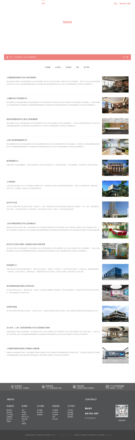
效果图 (57, 3)
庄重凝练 (9, 417)
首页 (43, 3)
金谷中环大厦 (12, 203)
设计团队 (65, 3)
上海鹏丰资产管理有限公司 (17, 98)
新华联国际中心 (13, 161)
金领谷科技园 (12, 307)
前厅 (23, 410)
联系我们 (108, 3)
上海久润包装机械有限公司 (17, 140)
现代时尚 (9, 410)
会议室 (24, 414)
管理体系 (40, 414)
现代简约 (9, 412)
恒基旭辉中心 (12, 265)
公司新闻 (47, 67)
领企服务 (82, 3)
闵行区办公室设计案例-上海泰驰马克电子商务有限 (27, 244)
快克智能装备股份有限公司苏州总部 (21, 286)
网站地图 (108, 435)
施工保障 (91, 3)
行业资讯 (68, 67)
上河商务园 (11, 182)
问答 (77, 67)
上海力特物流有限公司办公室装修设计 (22, 223)
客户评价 (86, 67)
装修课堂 (100, 3)
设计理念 (40, 412)
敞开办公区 (25, 417)
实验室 (9, 421)
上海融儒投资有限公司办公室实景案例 (22, 78)
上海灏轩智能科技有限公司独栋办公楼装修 (24, 349)
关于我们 (74, 3)
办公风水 (58, 67)
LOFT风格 (10, 414)
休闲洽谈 (24, 419)
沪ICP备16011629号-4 (64, 435)
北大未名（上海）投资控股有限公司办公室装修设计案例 (29, 328)
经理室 (24, 412)
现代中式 (9, 419)
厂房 (23, 421)
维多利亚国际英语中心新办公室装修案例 (23, 119)
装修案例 (50, 3)
